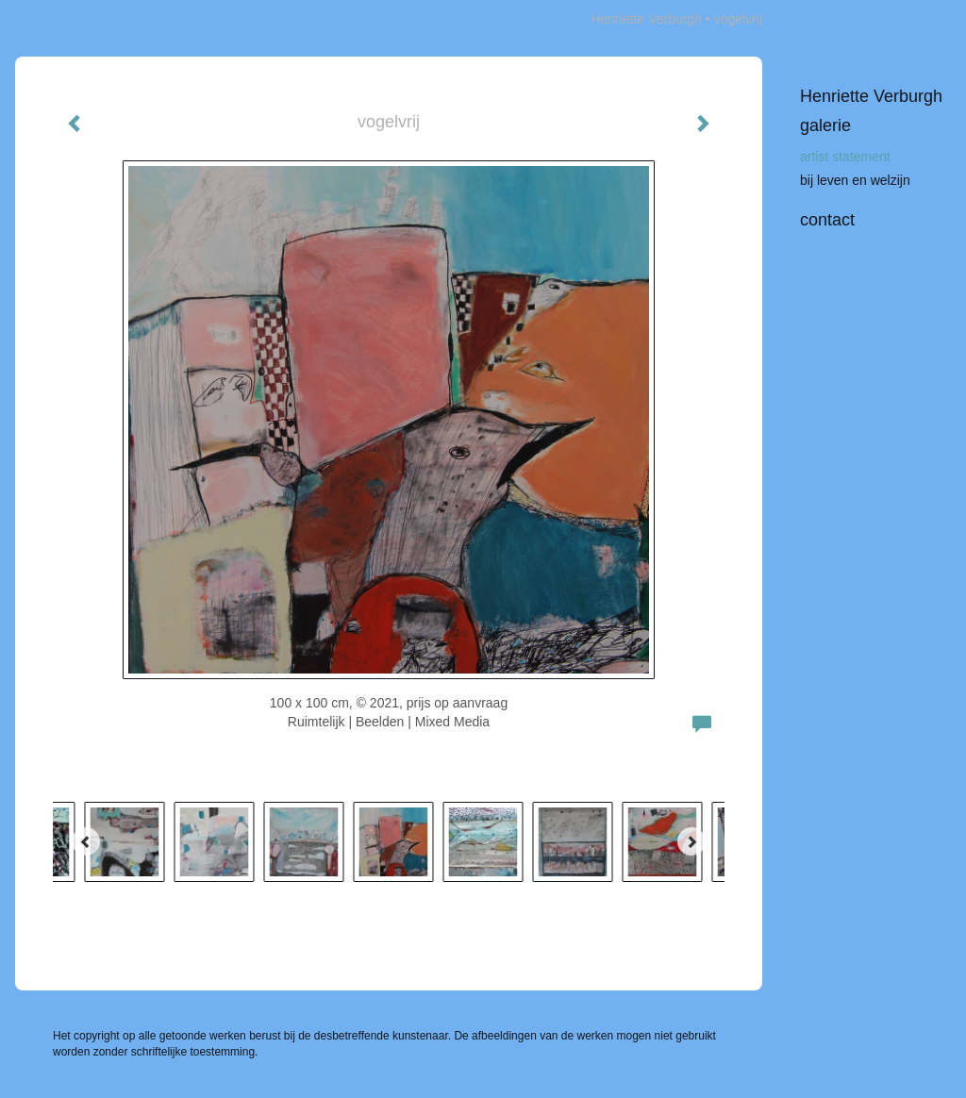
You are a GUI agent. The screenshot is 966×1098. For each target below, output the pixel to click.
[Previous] (86, 841)
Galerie (825, 125)
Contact (827, 219)
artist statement (845, 156)
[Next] (691, 841)
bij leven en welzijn (855, 180)
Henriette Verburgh (646, 18)
